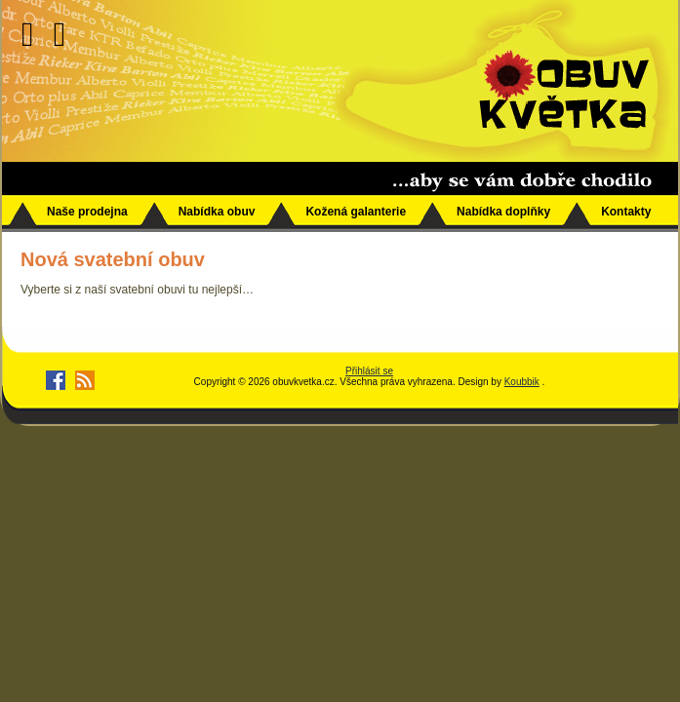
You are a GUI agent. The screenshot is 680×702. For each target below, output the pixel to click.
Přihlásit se (369, 371)
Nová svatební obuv (112, 259)
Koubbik (522, 381)
